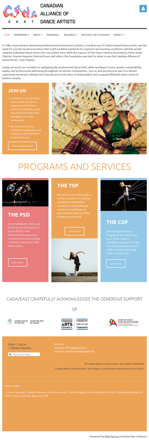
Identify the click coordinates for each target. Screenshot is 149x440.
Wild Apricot (112, 436)
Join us (22, 343)
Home (11, 343)
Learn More (18, 262)
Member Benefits (20, 347)
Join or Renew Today (22, 145)
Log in (143, 8)
